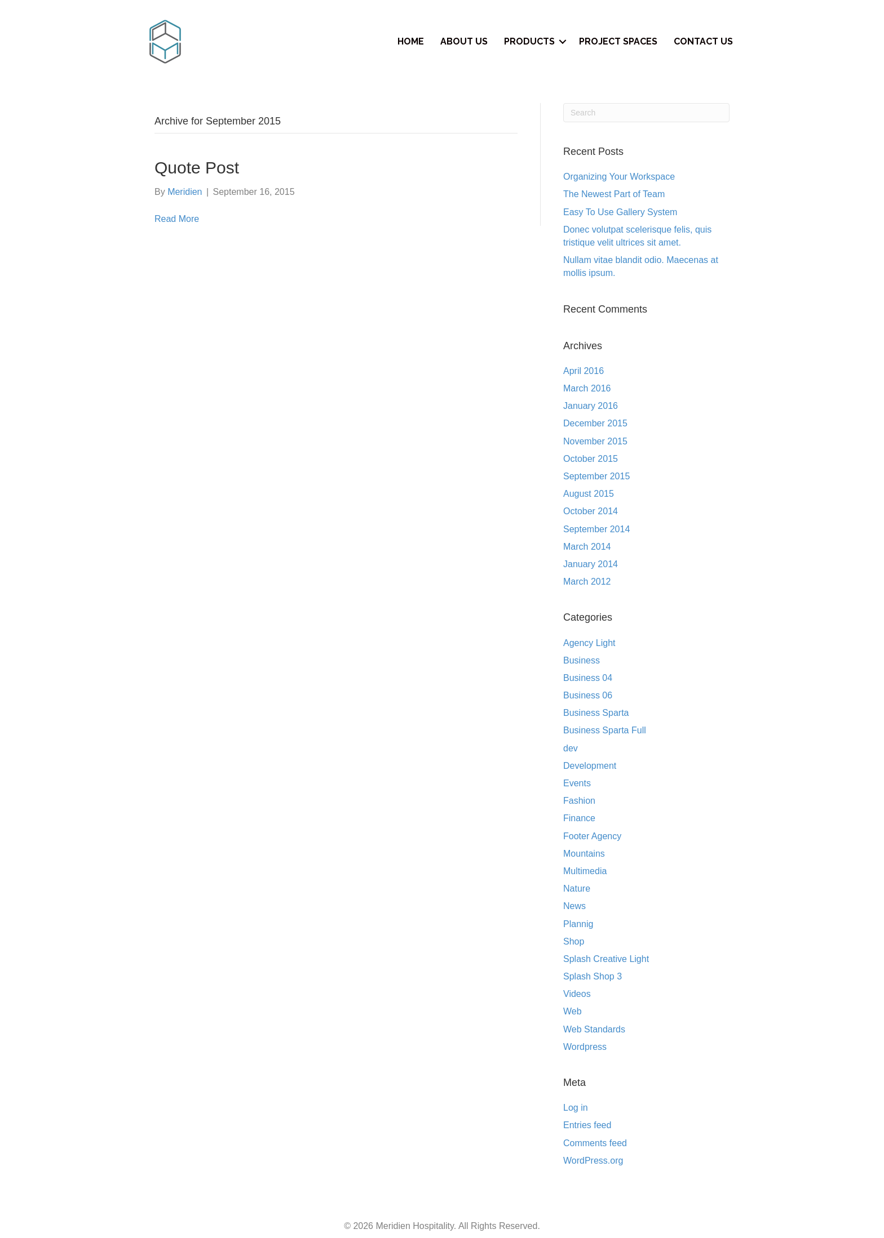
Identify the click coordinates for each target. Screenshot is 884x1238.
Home (410, 41)
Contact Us (703, 41)
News (574, 906)
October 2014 (590, 511)
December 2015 (595, 423)
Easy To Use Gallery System (620, 212)
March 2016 (587, 388)
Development (589, 766)
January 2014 (590, 564)
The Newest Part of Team (614, 194)
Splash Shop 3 (592, 976)
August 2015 (588, 493)
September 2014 (596, 529)
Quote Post (196, 167)
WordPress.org (593, 1160)
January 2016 (590, 406)
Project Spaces (618, 41)
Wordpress (585, 1047)
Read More (176, 219)
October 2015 (590, 459)
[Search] (646, 112)
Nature (576, 888)
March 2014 (587, 546)
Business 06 (587, 695)
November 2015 (595, 441)
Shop (573, 941)
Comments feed (595, 1143)
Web (572, 1011)
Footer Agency (592, 836)
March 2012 (587, 581)
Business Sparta (596, 713)
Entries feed (587, 1125)
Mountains (584, 853)
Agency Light (589, 643)
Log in (575, 1107)
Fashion (579, 800)
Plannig (578, 924)
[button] (563, 41)
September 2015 (596, 476)
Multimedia (585, 871)
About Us (464, 41)
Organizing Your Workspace (619, 176)
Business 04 (587, 678)
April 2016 (583, 371)
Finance (579, 818)
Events (577, 783)
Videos (577, 994)
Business (581, 660)
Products (529, 41)
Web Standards (594, 1029)
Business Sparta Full (604, 730)
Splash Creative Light (606, 959)
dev (570, 748)
